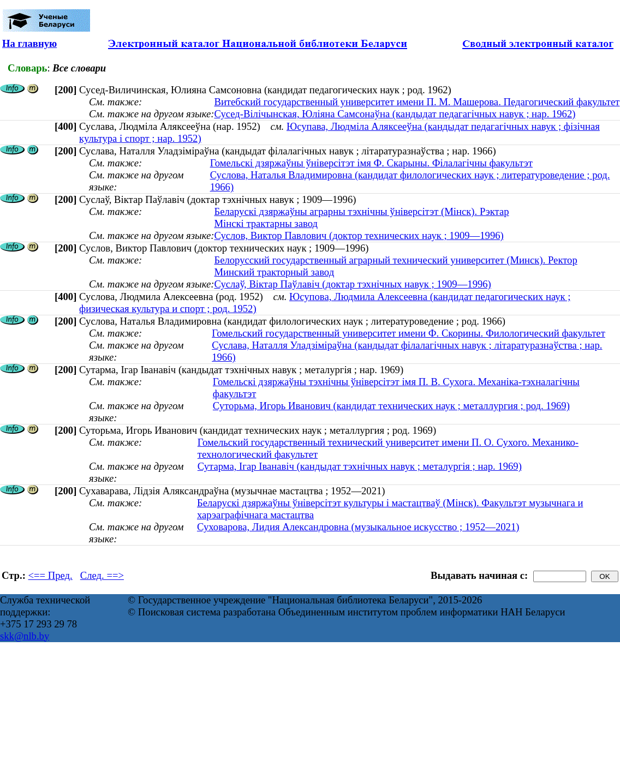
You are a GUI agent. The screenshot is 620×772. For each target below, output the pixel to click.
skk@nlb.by (24, 636)
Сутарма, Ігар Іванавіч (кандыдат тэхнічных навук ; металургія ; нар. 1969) (360, 466)
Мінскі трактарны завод (266, 223)
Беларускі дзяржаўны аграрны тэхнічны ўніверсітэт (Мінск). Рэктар (361, 211)
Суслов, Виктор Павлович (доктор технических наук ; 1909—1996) (358, 235)
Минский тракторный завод (274, 272)
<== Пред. (50, 575)
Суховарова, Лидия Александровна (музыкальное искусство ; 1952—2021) (358, 526)
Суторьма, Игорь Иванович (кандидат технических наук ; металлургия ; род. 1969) (391, 405)
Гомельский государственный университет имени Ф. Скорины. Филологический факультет (408, 333)
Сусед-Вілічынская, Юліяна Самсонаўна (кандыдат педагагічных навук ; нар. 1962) (394, 113)
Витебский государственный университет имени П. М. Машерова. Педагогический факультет (416, 101)
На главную (29, 43)
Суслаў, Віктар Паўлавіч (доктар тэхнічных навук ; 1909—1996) (352, 284)
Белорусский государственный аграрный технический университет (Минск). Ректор (395, 260)
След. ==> (102, 575)
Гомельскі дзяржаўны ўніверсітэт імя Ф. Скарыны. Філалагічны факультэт (371, 163)
